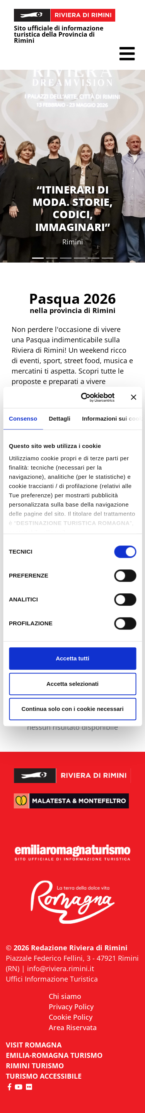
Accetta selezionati (72, 683)
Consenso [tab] (23, 418)
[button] (127, 53)
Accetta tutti (72, 658)
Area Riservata (73, 1027)
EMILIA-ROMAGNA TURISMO (54, 1055)
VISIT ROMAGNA (33, 1044)
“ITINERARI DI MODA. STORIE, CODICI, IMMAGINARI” (72, 208)
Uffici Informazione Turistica (52, 978)
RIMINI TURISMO (35, 1065)
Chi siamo (65, 996)
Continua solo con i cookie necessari (72, 709)
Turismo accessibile (44, 1076)
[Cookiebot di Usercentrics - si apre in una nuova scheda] (84, 397)
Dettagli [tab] (59, 418)
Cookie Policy (70, 1017)
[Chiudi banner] (133, 397)
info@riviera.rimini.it (60, 968)
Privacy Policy (71, 1006)
